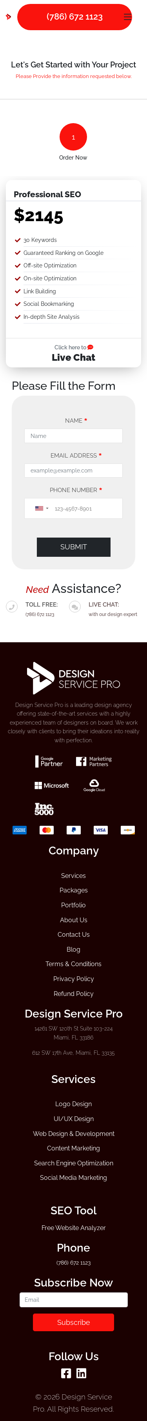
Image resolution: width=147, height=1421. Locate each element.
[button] (41, 508)
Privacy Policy (73, 979)
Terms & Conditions (73, 964)
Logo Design (73, 1104)
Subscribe (73, 1322)
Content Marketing (73, 1148)
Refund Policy (74, 994)
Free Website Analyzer (74, 1228)
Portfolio (73, 905)
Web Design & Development (73, 1134)
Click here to (73, 347)
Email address (76, 455)
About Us (73, 920)
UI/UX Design (74, 1119)
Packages (74, 890)
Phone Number (76, 490)
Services (73, 875)
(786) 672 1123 (39, 614)
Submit (73, 547)
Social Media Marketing (73, 1177)
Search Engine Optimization (73, 1163)
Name (76, 420)
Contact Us (74, 934)
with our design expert (113, 608)
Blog (73, 949)
